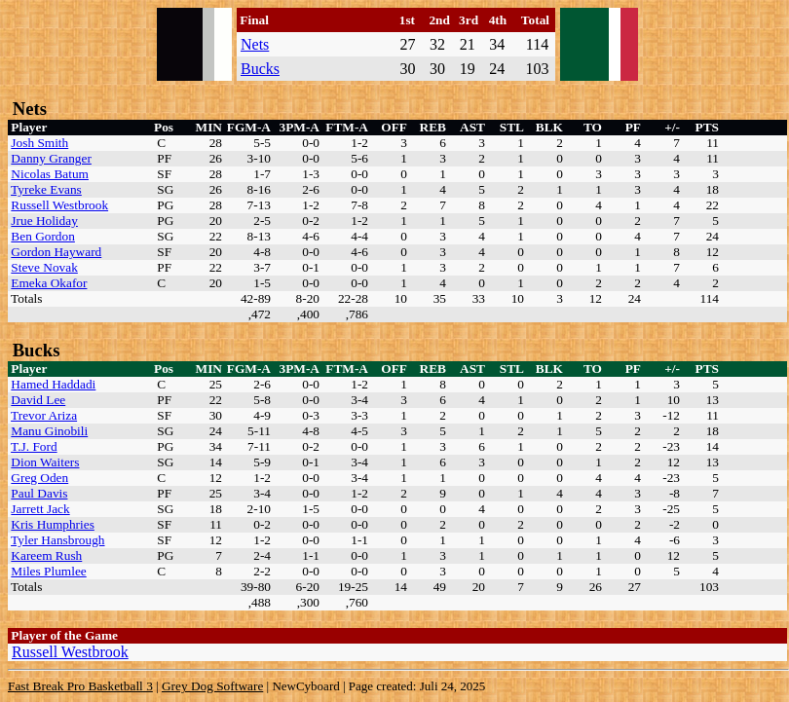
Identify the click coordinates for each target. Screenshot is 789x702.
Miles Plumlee (48, 571)
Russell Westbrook (59, 205)
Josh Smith (39, 142)
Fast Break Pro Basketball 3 (80, 686)
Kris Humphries (52, 524)
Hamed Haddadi (53, 384)
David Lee (38, 399)
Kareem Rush (46, 555)
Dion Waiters (45, 462)
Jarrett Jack (40, 508)
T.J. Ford (34, 446)
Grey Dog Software (212, 686)
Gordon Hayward (56, 251)
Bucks (260, 68)
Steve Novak (44, 267)
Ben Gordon (43, 236)
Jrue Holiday (44, 220)
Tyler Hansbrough (57, 540)
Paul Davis (39, 493)
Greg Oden (39, 477)
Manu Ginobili (49, 431)
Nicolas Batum (50, 173)
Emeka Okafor (49, 283)
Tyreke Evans (46, 189)
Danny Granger (51, 158)
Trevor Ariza (44, 415)
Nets (255, 44)
